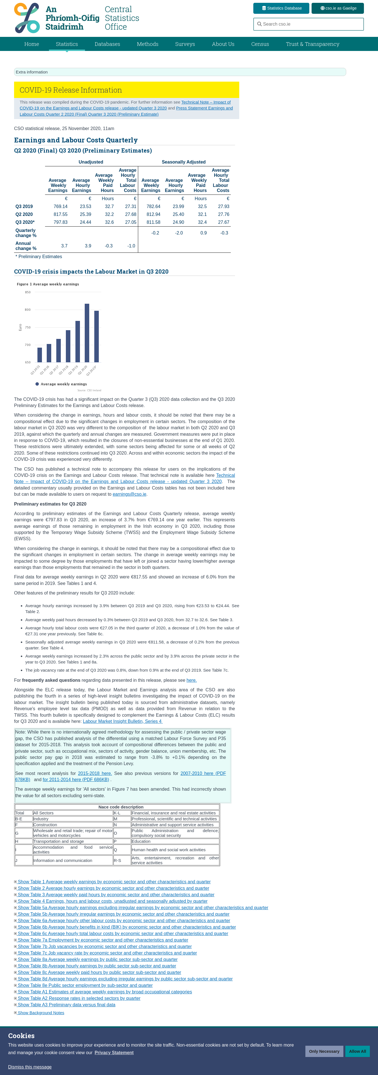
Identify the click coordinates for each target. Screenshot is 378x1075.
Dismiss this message (30, 1067)
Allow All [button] (357, 1051)
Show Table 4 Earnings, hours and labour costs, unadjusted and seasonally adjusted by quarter (110, 901)
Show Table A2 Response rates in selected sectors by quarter (77, 998)
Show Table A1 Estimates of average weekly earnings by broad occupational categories (103, 991)
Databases (107, 43)
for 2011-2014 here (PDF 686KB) (76, 779)
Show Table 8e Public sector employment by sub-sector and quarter (83, 985)
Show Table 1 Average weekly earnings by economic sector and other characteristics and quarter (112, 881)
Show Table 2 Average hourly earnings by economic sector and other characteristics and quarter (111, 888)
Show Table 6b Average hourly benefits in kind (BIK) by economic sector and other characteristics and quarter (125, 927)
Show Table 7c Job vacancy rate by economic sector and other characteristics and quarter (105, 953)
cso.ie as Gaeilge (338, 8)
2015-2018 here (94, 773)
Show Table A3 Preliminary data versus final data (64, 1004)
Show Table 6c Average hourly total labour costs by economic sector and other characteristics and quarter (121, 933)
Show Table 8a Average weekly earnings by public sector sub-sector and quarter (96, 959)
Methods (147, 43)
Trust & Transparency (312, 43)
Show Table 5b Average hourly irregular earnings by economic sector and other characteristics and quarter (121, 914)
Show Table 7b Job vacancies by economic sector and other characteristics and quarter (103, 946)
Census (260, 43)
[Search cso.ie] (308, 24)
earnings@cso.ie (129, 494)
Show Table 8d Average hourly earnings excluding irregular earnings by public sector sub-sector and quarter (123, 978)
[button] (114, 1053)
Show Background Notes (39, 1012)
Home (31, 43)
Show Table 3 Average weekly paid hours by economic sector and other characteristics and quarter (114, 894)
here (191, 680)
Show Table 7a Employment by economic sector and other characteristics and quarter (101, 940)
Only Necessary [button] (324, 1051)
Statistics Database (281, 8)
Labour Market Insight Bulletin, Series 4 (122, 721)
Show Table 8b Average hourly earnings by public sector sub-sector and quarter (95, 966)
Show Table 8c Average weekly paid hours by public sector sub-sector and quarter (97, 972)
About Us (223, 43)
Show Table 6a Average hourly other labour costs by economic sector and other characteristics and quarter (122, 920)
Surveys (185, 43)
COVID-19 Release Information (71, 90)
